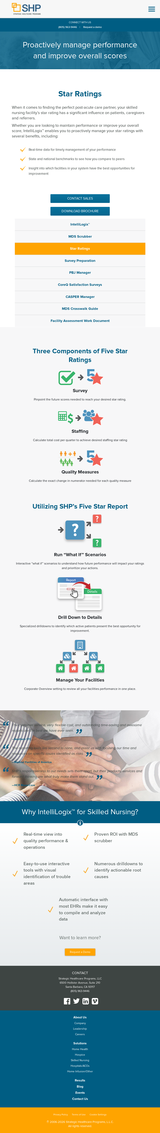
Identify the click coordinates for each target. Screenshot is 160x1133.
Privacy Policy (60, 1114)
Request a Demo (80, 952)
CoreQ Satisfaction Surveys (80, 284)
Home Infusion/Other (80, 1071)
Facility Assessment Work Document (80, 321)
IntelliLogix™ (80, 224)
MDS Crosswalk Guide (80, 308)
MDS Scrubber (80, 236)
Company (80, 1023)
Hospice (80, 1054)
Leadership (80, 1028)
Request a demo (92, 27)
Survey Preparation (80, 260)
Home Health (80, 1049)
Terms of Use (79, 1114)
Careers (80, 1034)
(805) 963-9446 (67, 27)
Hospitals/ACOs (80, 1066)
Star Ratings (80, 248)
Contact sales (80, 198)
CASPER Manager (80, 297)
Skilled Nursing (80, 1060)
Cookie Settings (98, 1114)
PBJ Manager (80, 272)
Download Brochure (80, 211)
